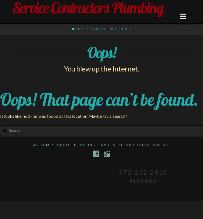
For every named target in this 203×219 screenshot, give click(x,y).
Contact (161, 145)
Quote (63, 145)
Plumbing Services (94, 145)
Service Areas (134, 145)
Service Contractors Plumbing (87, 8)
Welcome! (43, 145)
